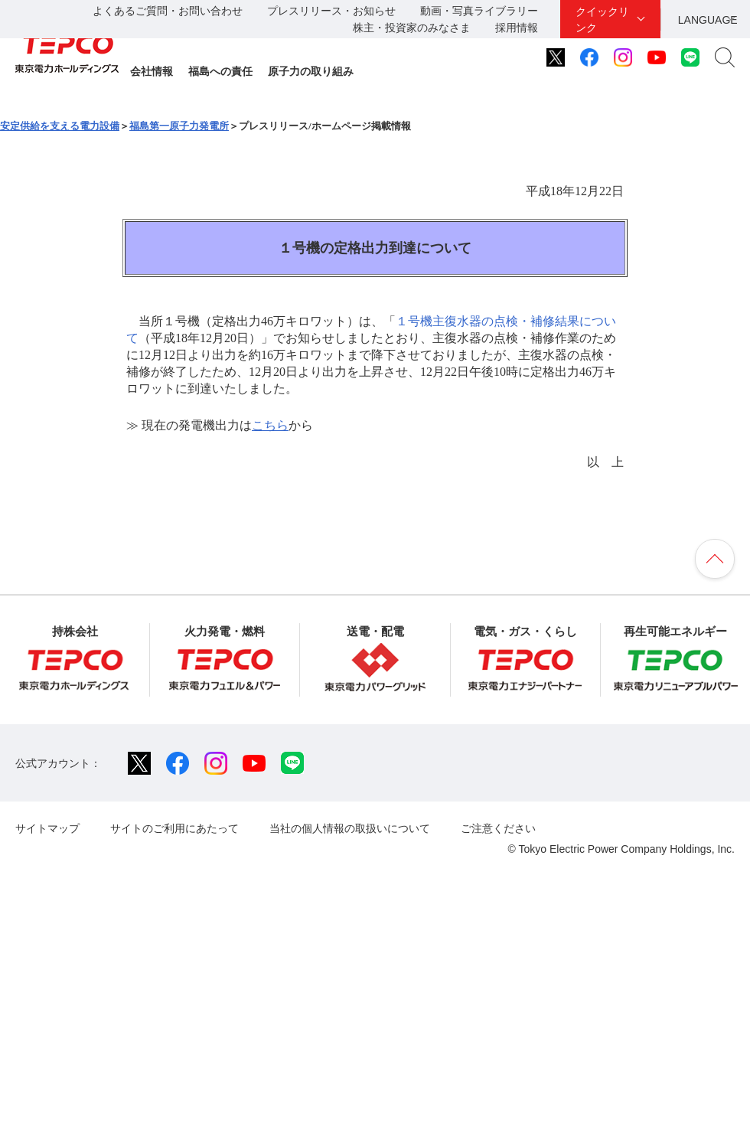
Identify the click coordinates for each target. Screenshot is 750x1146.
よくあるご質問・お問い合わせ (168, 11)
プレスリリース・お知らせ (331, 11)
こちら (270, 425)
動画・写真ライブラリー (479, 11)
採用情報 (516, 27)
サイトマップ (47, 828)
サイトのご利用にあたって (174, 828)
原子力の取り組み (311, 71)
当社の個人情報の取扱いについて (349, 828)
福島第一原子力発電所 (179, 126)
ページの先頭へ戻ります (715, 559)
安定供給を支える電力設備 (59, 126)
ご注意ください (498, 828)
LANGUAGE (708, 20)
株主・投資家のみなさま (412, 27)
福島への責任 (220, 71)
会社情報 (151, 71)
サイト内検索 (725, 57)
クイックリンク (602, 19)
